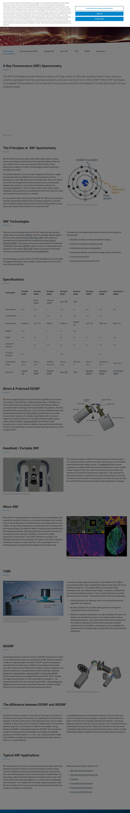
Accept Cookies (99, 19)
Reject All (99, 13)
